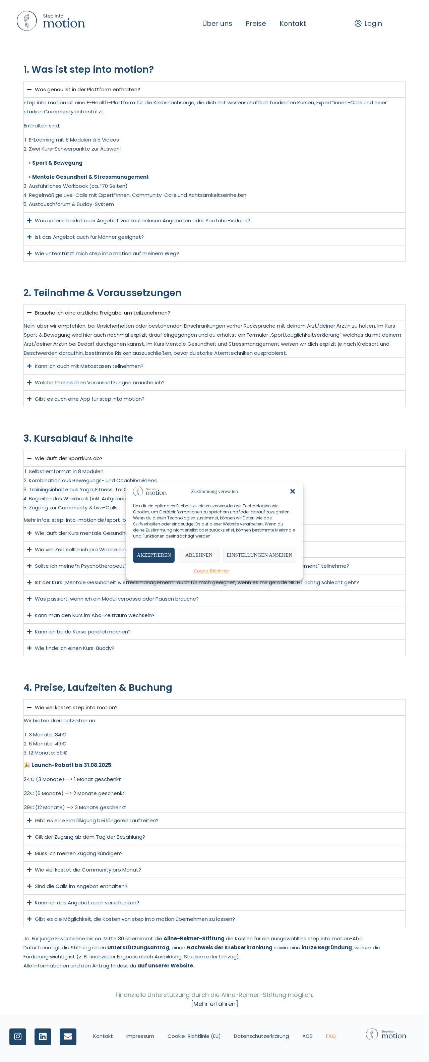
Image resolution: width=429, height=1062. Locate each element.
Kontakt (293, 23)
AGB (308, 1036)
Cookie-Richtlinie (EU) (194, 1036)
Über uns (217, 23)
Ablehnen (198, 555)
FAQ (331, 1036)
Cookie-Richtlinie (211, 571)
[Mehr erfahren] (214, 1004)
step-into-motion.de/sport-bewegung (100, 519)
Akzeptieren (154, 555)
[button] (292, 491)
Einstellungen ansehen (259, 555)
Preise (256, 23)
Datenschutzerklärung (261, 1036)
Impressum (140, 1036)
